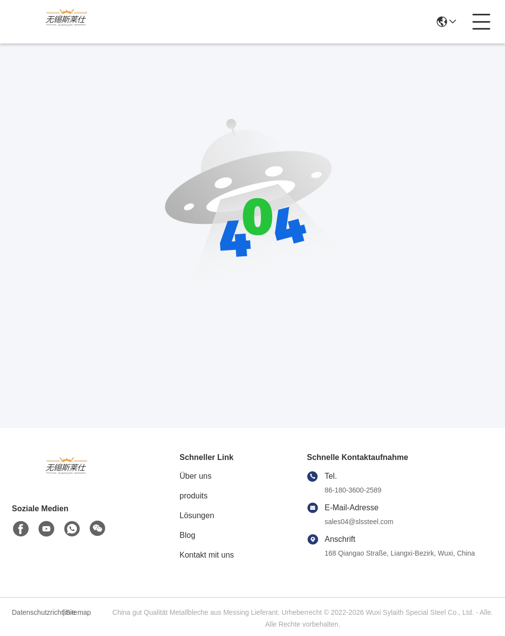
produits (194, 496)
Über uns (196, 476)
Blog (187, 535)
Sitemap (78, 612)
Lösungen (197, 515)
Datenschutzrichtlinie (36, 612)
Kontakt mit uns (207, 555)
